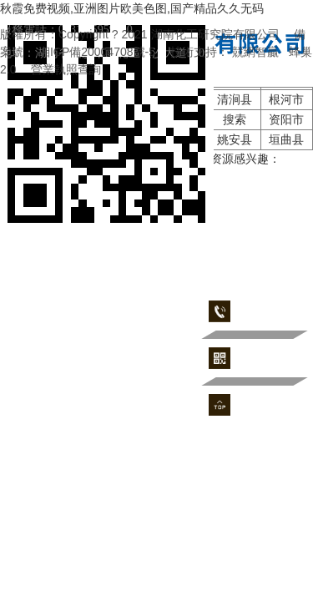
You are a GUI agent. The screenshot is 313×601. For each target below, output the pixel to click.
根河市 (286, 99)
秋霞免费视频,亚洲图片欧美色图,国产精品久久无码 (132, 8)
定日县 (182, 99)
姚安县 (182, 119)
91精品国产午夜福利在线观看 (77, 176)
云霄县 (78, 139)
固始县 (130, 119)
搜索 (234, 119)
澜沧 (78, 119)
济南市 (78, 99)
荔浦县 (26, 119)
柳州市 (182, 139)
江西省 (130, 139)
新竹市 (130, 99)
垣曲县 (286, 139)
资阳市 (286, 119)
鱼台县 (26, 99)
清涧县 (234, 99)
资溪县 (26, 139)
